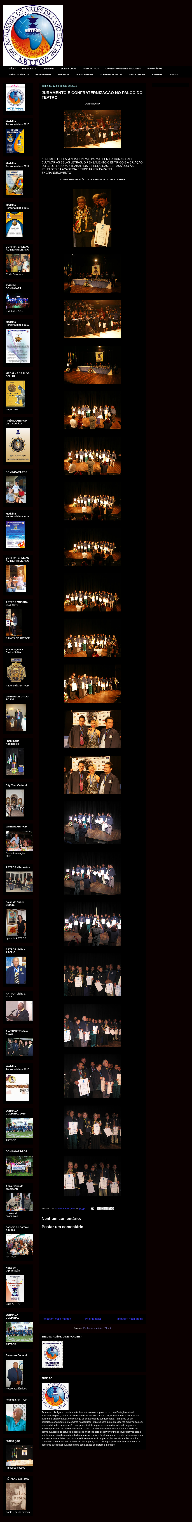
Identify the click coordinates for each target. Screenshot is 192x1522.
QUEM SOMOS (68, 68)
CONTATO (174, 74)
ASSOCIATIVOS (91, 68)
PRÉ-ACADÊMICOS (19, 74)
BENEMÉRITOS (43, 74)
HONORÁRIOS (154, 68)
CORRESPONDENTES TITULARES (123, 68)
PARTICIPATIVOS (84, 74)
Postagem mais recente (56, 1318)
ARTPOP (18, 13)
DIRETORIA (48, 68)
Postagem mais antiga (129, 1318)
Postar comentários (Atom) (97, 1328)
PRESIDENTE (29, 68)
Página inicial (93, 1318)
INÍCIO (12, 68)
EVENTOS (157, 74)
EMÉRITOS (63, 74)
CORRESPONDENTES (111, 74)
